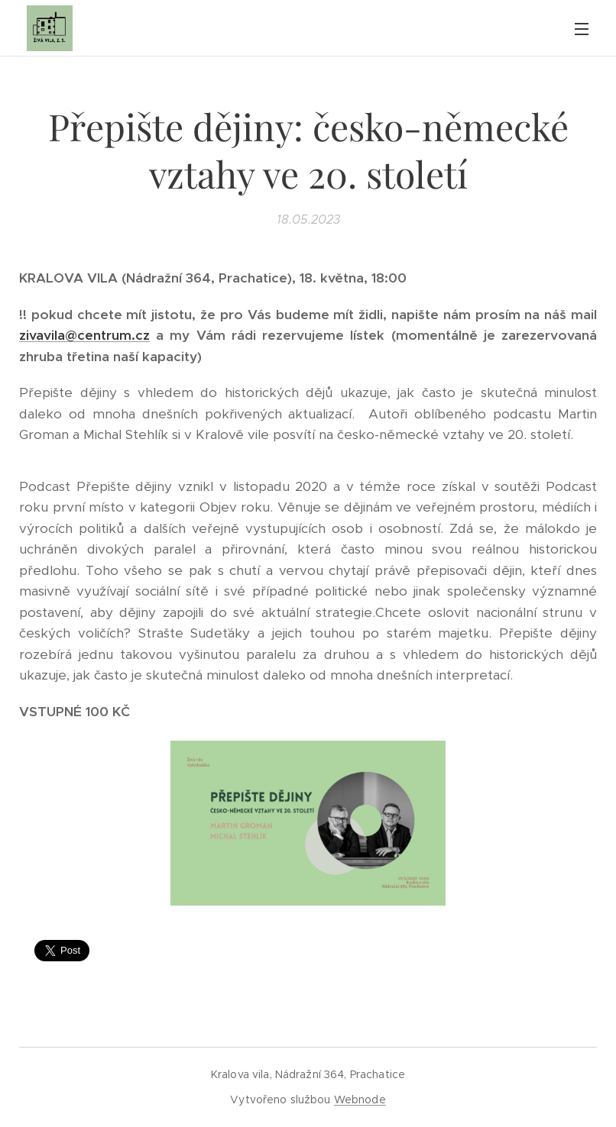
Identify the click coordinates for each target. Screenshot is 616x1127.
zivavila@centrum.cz (84, 335)
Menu (581, 29)
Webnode (360, 1099)
